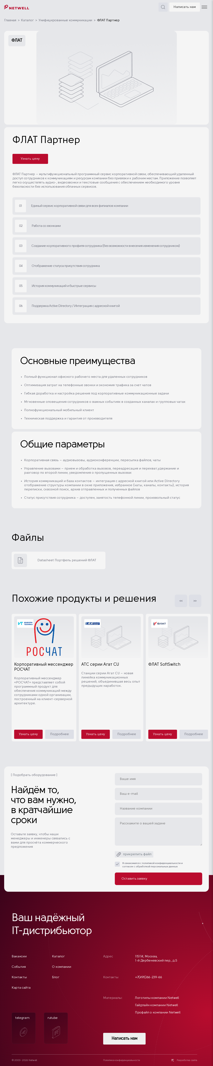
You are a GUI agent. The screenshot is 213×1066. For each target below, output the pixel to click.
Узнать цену (30, 159)
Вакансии (19, 956)
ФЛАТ (16, 41)
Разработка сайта (187, 1060)
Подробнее (59, 734)
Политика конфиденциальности (121, 1060)
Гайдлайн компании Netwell (156, 1005)
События (19, 967)
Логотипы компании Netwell (157, 998)
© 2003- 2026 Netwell (24, 1060)
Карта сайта (21, 987)
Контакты (19, 977)
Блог (55, 977)
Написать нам (184, 7)
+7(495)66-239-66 (148, 977)
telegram (22, 1027)
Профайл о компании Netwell (158, 1012)
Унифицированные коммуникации (65, 20)
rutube (53, 1027)
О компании (61, 967)
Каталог (27, 20)
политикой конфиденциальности (161, 863)
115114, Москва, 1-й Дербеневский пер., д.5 (156, 958)
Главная (10, 20)
